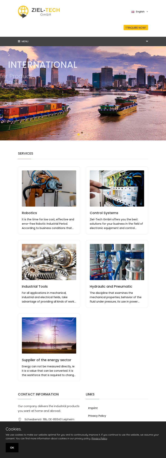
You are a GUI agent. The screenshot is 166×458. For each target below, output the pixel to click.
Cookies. (14, 429)
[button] (78, 134)
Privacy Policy (97, 416)
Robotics (29, 213)
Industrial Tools (35, 286)
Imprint (93, 408)
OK (12, 447)
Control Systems (104, 213)
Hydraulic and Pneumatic (111, 286)
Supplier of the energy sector (46, 360)
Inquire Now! (135, 28)
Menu (23, 41)
